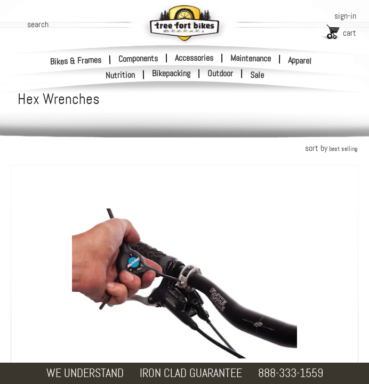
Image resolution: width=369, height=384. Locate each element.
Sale (257, 75)
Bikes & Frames (76, 60)
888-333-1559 (290, 373)
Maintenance (250, 57)
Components (138, 57)
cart (349, 32)
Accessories (194, 57)
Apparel (300, 60)
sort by (331, 148)
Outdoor (220, 73)
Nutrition (120, 75)
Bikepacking (171, 73)
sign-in (345, 15)
